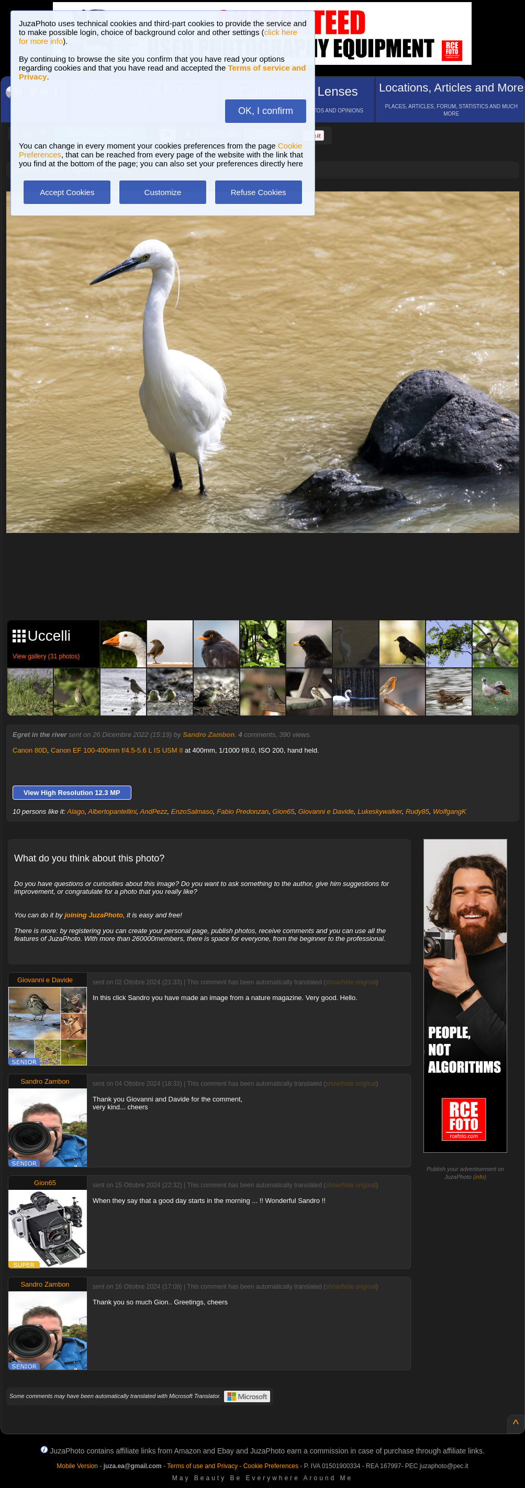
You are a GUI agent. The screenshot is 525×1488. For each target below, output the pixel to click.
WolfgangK (449, 811)
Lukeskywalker (380, 811)
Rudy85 (417, 811)
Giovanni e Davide (326, 811)
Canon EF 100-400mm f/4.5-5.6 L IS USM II (117, 750)
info (480, 1177)
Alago (75, 811)
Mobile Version (77, 1466)
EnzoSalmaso (192, 811)
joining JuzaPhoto (93, 915)
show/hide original (351, 982)
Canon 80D (30, 750)
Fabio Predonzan (243, 811)
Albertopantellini (112, 811)
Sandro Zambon (208, 735)
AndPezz (153, 811)
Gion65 (284, 811)
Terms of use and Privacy (202, 1466)
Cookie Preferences (270, 1466)
